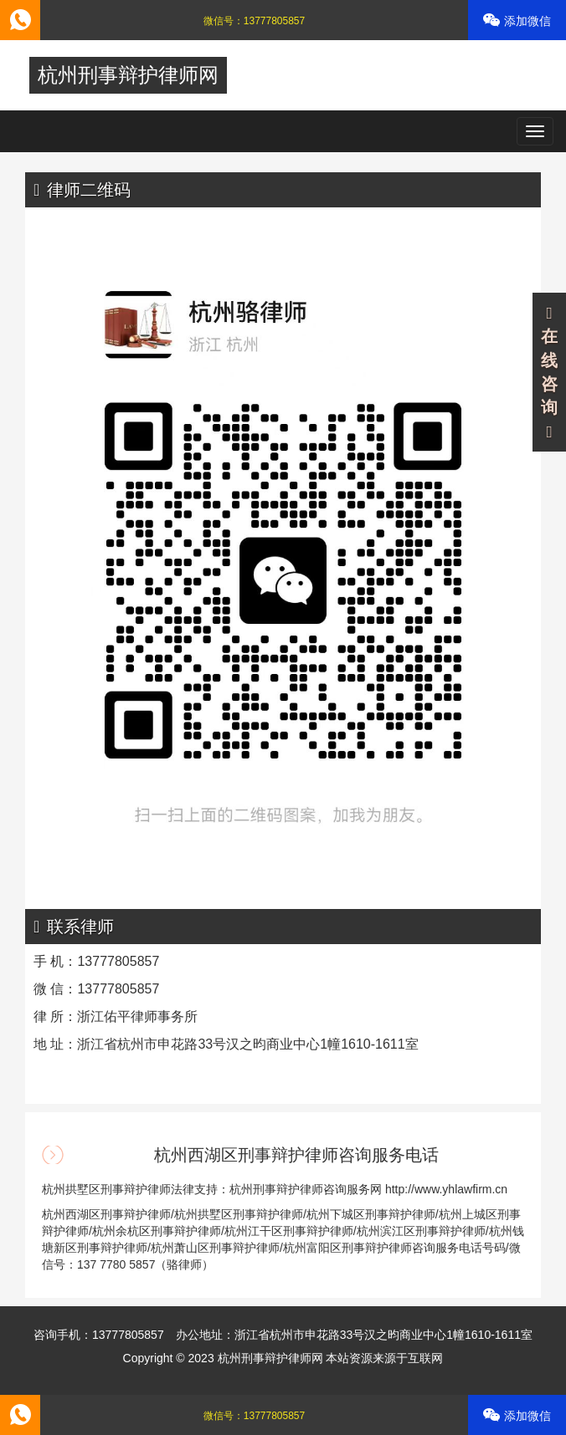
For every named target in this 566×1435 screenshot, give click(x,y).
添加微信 (517, 20)
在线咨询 (549, 373)
